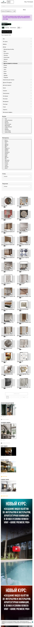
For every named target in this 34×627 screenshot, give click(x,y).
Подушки (6, 77)
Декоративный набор (9, 49)
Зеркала (6, 59)
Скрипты (5, 109)
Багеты (5, 61)
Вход (25, 1)
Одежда (5, 75)
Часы (5, 69)
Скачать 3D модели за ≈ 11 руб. (8, 11)
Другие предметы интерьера (11, 63)
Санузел (5, 90)
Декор (4, 47)
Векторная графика (7, 112)
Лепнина (6, 55)
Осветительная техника (8, 79)
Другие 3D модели (7, 82)
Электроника (6, 93)
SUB (19, 27)
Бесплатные (13, 27)
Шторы (5, 65)
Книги (5, 71)
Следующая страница (16, 393)
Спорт (4, 106)
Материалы (5, 101)
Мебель (5, 44)
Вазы (5, 51)
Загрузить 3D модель (6, 31)
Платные (7, 27)
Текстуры (5, 104)
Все (3, 27)
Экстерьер (5, 96)
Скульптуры (6, 57)
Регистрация (30, 1)
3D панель (6, 53)
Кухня (4, 87)
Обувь (5, 73)
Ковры (5, 67)
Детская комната (7, 85)
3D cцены (5, 41)
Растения (5, 98)
